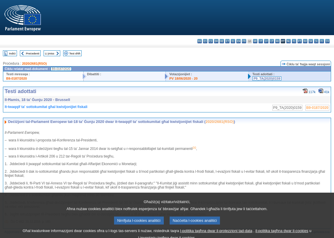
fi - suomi (322, 41)
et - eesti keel (227, 41)
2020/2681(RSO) (34, 63)
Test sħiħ (74, 53)
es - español (205, 41)
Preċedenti (32, 53)
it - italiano (261, 41)
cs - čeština (211, 41)
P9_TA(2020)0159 (267, 78)
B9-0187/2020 (16, 78)
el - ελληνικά (233, 41)
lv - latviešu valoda (266, 41)
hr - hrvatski (255, 41)
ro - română (305, 41)
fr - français (244, 41)
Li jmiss (49, 53)
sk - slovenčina (311, 41)
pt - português (299, 41)
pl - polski (294, 41)
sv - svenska (327, 41)
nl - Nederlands (288, 41)
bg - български (199, 41)
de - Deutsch (222, 41)
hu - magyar (277, 41)
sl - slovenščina (316, 41)
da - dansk (216, 41)
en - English (238, 41)
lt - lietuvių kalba (272, 41)
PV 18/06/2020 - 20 (183, 78)
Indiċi (12, 53)
